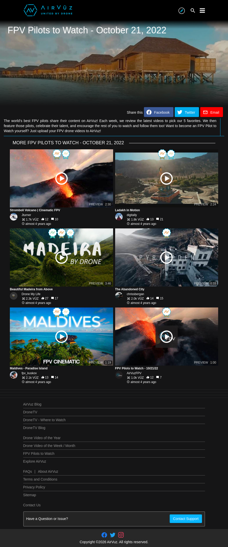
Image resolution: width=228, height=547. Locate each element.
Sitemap (29, 495)
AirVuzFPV (134, 373)
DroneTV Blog (34, 428)
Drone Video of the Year (42, 438)
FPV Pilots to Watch (39, 453)
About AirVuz (48, 471)
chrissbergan (135, 294)
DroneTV (30, 412)
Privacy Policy (34, 487)
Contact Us (32, 505)
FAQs (27, 471)
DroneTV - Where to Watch (44, 420)
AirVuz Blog (32, 404)
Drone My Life (31, 294)
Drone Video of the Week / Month (49, 446)
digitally (132, 215)
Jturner (26, 215)
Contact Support (185, 519)
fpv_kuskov (29, 373)
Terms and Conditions (40, 479)
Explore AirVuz (34, 461)
